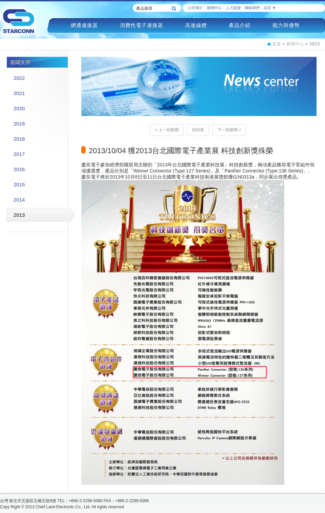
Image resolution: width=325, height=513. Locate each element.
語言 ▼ (270, 8)
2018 (19, 139)
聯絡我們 (252, 8)
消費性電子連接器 (141, 25)
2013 (19, 215)
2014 (19, 200)
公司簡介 (195, 8)
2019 (19, 123)
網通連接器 (84, 25)
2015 (19, 184)
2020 (19, 108)
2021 (19, 93)
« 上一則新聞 (167, 129)
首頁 (276, 44)
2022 (19, 78)
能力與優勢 (286, 25)
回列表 (198, 129)
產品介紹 (240, 25)
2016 (19, 169)
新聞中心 (214, 8)
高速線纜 (196, 25)
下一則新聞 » (229, 129)
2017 (19, 154)
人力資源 (233, 8)
